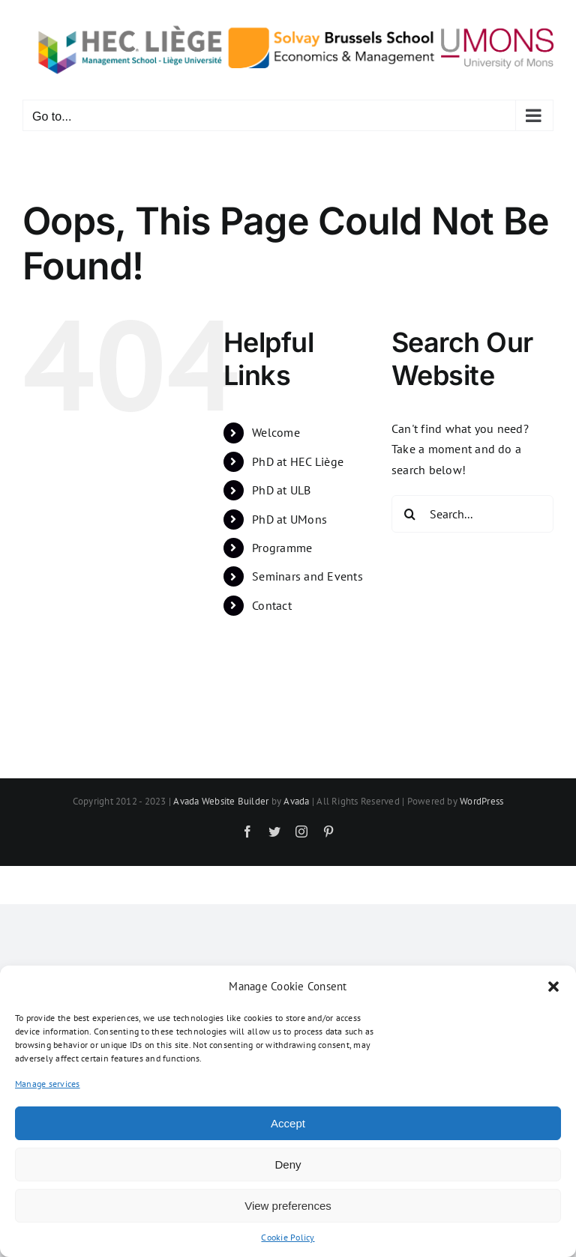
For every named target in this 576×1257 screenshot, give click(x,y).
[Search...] (473, 514)
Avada (296, 801)
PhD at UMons (289, 519)
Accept (288, 1123)
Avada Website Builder (220, 801)
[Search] (410, 514)
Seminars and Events (307, 576)
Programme (282, 547)
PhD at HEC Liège (298, 461)
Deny (287, 1164)
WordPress (481, 801)
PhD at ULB (281, 489)
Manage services (47, 1083)
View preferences (288, 1205)
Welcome (276, 432)
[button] (553, 986)
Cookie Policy (287, 1237)
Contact (272, 605)
